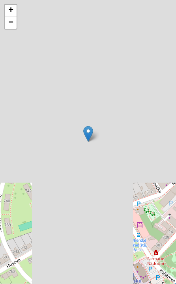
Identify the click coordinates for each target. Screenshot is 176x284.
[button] (88, 134)
